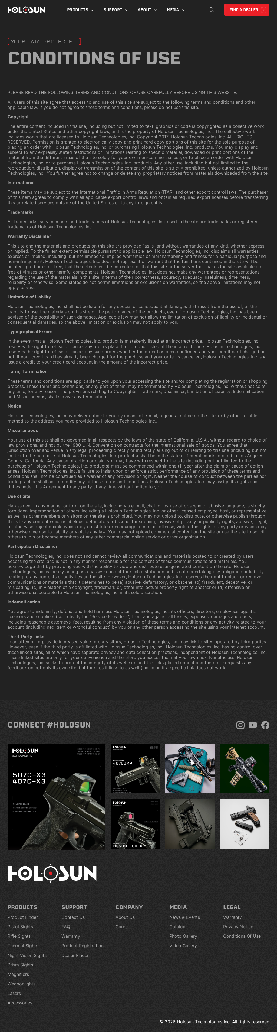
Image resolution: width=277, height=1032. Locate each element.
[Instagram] (240, 725)
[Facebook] (265, 725)
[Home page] (26, 10)
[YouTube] (253, 725)
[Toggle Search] (211, 10)
